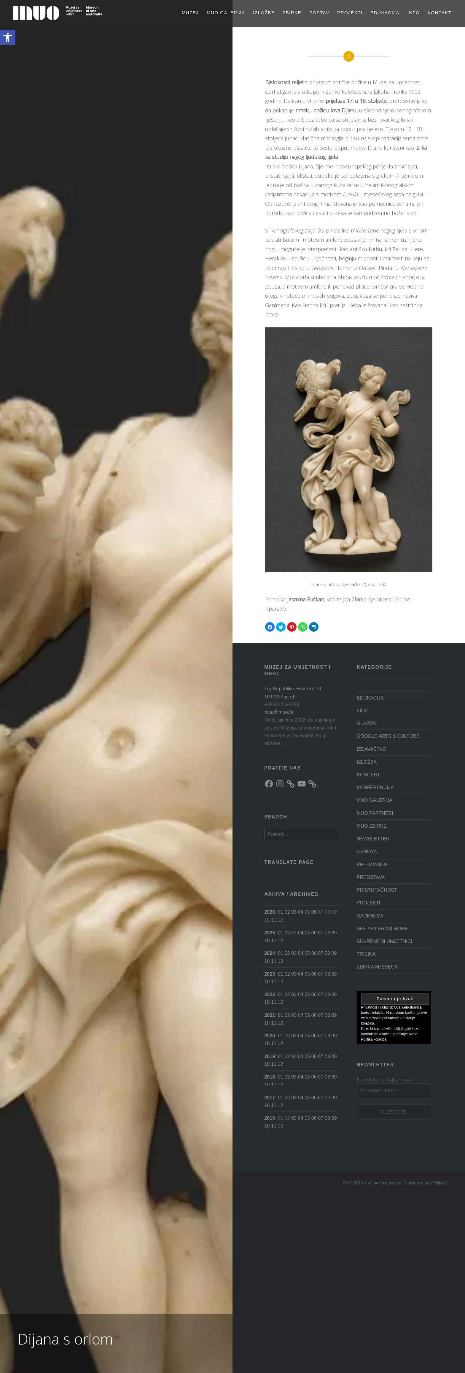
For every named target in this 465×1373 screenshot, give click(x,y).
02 (287, 912)
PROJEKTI (349, 12)
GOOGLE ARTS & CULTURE (388, 736)
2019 (269, 1056)
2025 (269, 932)
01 (280, 912)
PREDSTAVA (371, 877)
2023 (269, 974)
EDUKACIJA (384, 12)
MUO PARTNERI (375, 813)
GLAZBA (366, 723)
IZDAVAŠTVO (371, 749)
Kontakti (440, 12)
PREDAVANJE (372, 864)
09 (334, 932)
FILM (362, 710)
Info (413, 12)
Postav (319, 12)
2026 (269, 912)
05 (307, 912)
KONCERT (368, 774)
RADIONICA (370, 915)
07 (320, 932)
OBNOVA (367, 851)
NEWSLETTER (373, 838)
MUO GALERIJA (226, 12)
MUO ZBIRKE (372, 826)
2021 (269, 1015)
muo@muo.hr (278, 712)
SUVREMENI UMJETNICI (384, 941)
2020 (269, 1035)
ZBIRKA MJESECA (377, 966)
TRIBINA (366, 954)
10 (267, 940)
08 (327, 953)
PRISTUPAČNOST (377, 890)
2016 (269, 1118)
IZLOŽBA (367, 761)
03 (294, 912)
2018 (269, 1076)
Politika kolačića (373, 1039)
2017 (269, 1097)
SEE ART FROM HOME (382, 928)
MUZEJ (190, 12)
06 (314, 912)
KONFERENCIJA (375, 787)
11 (273, 940)
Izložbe (264, 12)
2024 (269, 953)
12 (280, 940)
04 (300, 912)
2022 (269, 994)
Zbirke (292, 12)
